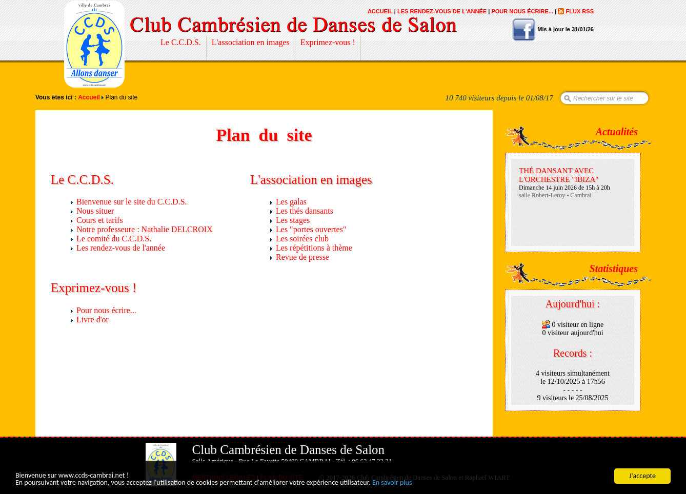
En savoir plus (392, 483)
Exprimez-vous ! (327, 42)
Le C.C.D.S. (180, 42)
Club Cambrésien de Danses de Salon (94, 44)
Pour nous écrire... (522, 11)
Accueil (380, 11)
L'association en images (251, 42)
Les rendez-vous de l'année (442, 11)
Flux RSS (580, 11)
